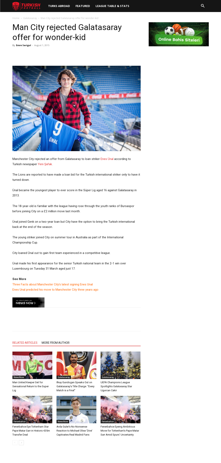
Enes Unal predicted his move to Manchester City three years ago (55, 289)
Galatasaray (30, 18)
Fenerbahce (19, 421)
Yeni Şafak (45, 164)
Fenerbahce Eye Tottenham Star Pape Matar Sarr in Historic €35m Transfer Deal (31, 430)
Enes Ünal (107, 159)
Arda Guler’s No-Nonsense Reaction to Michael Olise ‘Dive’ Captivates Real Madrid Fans (74, 430)
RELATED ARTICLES (24, 342)
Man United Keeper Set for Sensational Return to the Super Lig (30, 386)
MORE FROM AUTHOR (56, 342)
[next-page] (21, 442)
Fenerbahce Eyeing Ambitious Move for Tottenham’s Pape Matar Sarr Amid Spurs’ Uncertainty (120, 430)
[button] (203, 6)
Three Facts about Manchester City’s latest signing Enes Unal (52, 284)
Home (15, 18)
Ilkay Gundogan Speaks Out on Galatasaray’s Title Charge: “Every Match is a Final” (75, 386)
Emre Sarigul (23, 45)
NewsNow (19, 377)
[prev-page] (14, 442)
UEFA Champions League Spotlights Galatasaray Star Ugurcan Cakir (116, 386)
